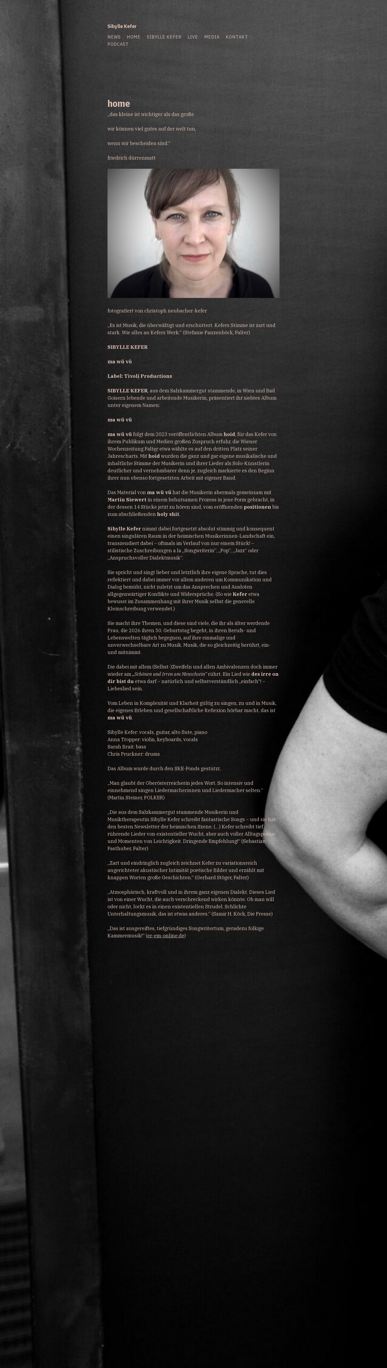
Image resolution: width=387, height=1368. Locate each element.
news (114, 37)
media (212, 37)
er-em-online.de (165, 936)
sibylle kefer (164, 37)
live (193, 37)
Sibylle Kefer (122, 26)
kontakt (237, 37)
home (134, 37)
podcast (118, 44)
